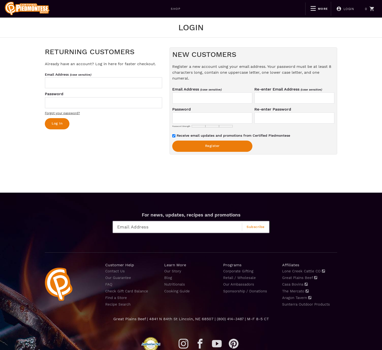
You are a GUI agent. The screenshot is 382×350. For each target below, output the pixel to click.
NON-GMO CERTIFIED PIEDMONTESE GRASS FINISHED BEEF (176, 8)
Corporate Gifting (239, 271)
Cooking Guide (178, 291)
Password (54, 94)
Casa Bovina (295, 284)
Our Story (173, 271)
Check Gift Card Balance (128, 291)
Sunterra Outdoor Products (308, 304)
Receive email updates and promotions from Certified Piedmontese (231, 135)
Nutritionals (175, 284)
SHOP (71, 8)
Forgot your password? (62, 113)
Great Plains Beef (300, 277)
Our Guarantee (119, 277)
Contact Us (115, 271)
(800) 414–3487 (230, 319)
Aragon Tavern (298, 297)
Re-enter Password (272, 109)
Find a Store (117, 297)
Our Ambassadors (240, 284)
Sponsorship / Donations (246, 291)
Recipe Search (118, 304)
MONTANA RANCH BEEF (261, 8)
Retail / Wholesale (240, 277)
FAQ (109, 284)
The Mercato (296, 291)
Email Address (68, 74)
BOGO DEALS (99, 8)
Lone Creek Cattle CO (305, 271)
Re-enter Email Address (288, 89)
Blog (168, 277)
